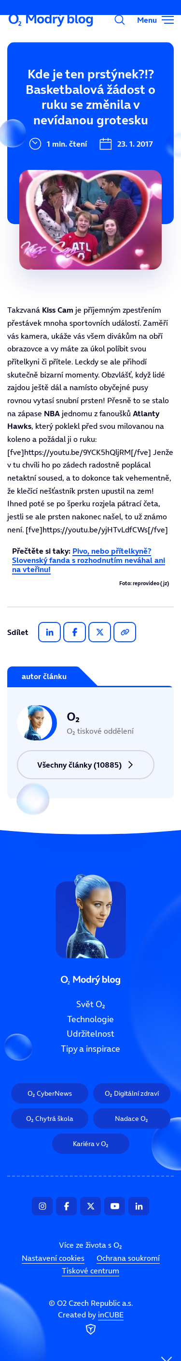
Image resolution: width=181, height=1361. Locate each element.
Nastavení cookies (53, 1258)
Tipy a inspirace (90, 1048)
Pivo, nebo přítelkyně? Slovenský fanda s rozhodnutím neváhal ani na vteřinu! (88, 560)
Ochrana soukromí (128, 1258)
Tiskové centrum (90, 1270)
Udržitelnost (90, 1033)
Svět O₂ (90, 1004)
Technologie (90, 1019)
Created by (91, 1323)
